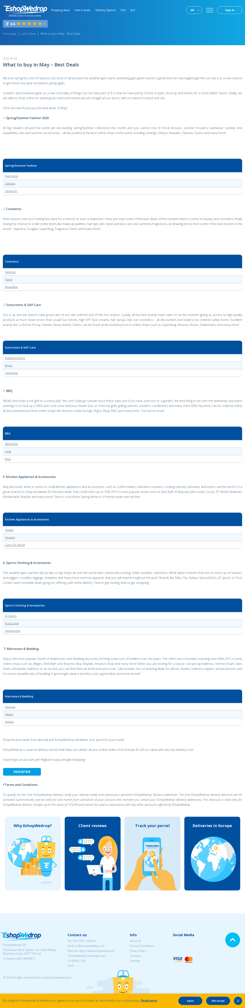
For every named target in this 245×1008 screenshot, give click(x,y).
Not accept (218, 1000)
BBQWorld (11, 444)
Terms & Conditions (142, 946)
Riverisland (11, 176)
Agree (190, 1000)
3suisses (10, 707)
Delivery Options (105, 10)
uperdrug (12, 373)
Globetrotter (12, 631)
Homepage (10, 33)
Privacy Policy (138, 951)
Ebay (8, 459)
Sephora (10, 272)
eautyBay (12, 287)
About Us (135, 941)
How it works (82, 10)
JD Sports (10, 616)
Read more (149, 1000)
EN (192, 10)
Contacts (135, 956)
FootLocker (12, 623)
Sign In (229, 10)
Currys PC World (15, 545)
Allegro (9, 714)
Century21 (11, 191)
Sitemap (135, 961)
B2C (133, 10)
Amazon (10, 537)
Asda (8, 451)
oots (9, 365)
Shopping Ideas (60, 10)
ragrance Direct (15, 358)
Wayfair (9, 530)
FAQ (123, 10)
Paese (8, 279)
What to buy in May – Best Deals (60, 33)
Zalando (10, 183)
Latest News (28, 33)
